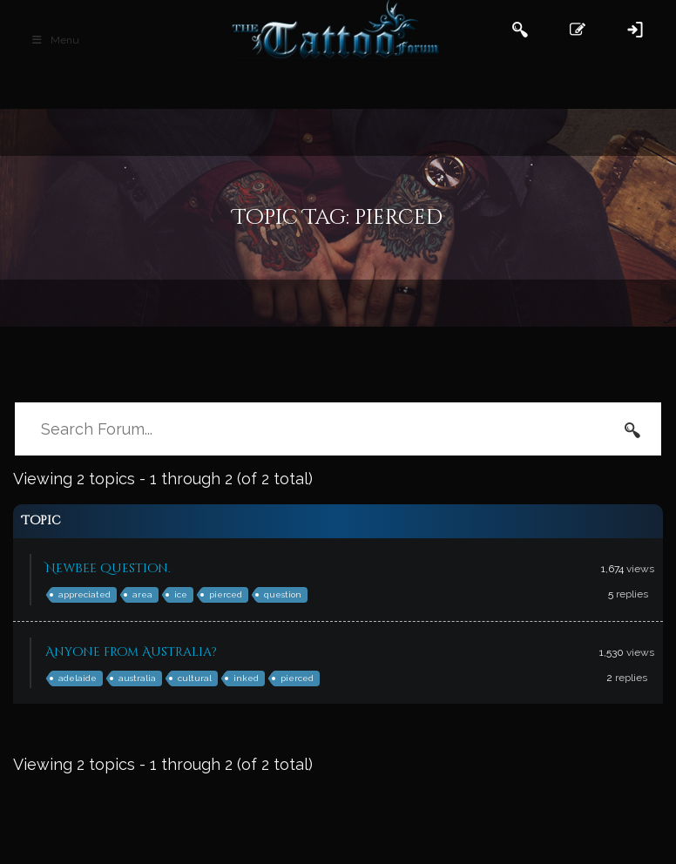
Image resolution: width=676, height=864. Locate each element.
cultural (195, 678)
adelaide (77, 678)
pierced (225, 594)
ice (180, 594)
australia (137, 678)
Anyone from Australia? (131, 652)
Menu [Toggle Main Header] (54, 40)
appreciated (84, 594)
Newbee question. (108, 568)
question (282, 594)
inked (246, 678)
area (142, 594)
